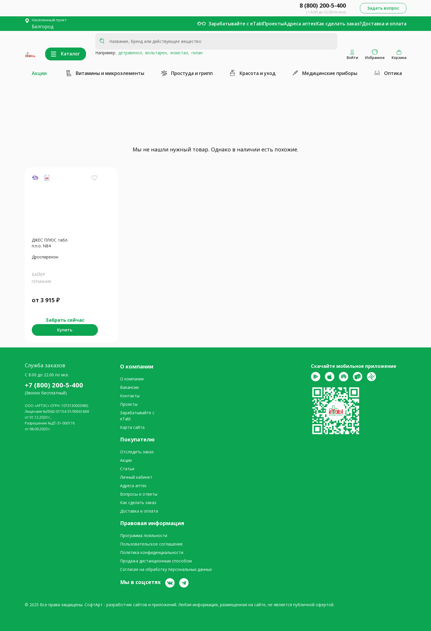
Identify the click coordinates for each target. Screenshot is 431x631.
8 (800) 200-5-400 (323, 5)
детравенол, (129, 52)
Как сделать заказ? (339, 23)
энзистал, (178, 52)
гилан (196, 52)
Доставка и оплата (384, 23)
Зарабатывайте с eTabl (235, 23)
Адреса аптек (300, 23)
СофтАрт (94, 604)
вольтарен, (155, 52)
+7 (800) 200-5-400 (54, 384)
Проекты (273, 23)
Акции (39, 73)
